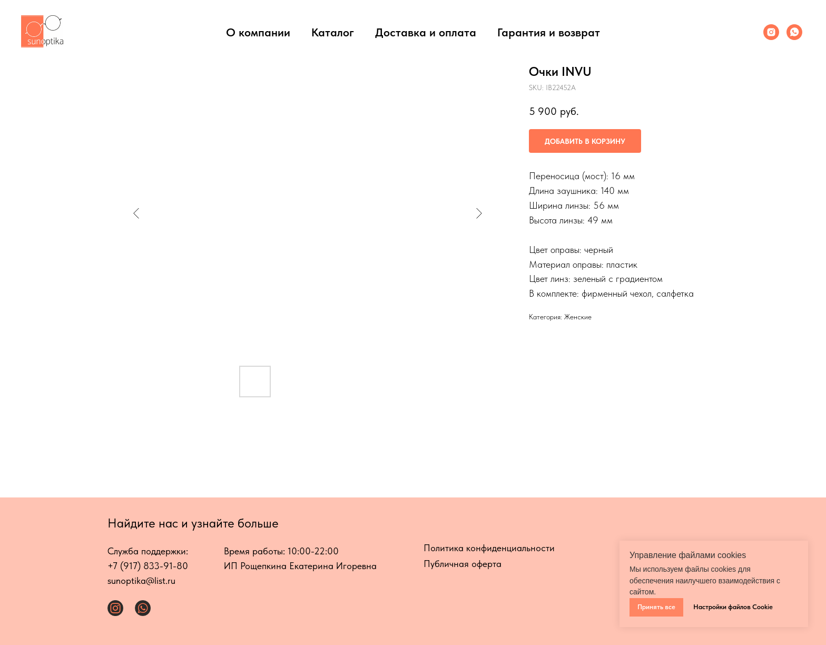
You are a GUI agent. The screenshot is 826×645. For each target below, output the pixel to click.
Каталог (332, 32)
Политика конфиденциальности (489, 547)
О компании (258, 32)
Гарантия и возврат (548, 32)
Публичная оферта (463, 563)
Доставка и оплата (425, 32)
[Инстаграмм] (771, 32)
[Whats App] (794, 32)
